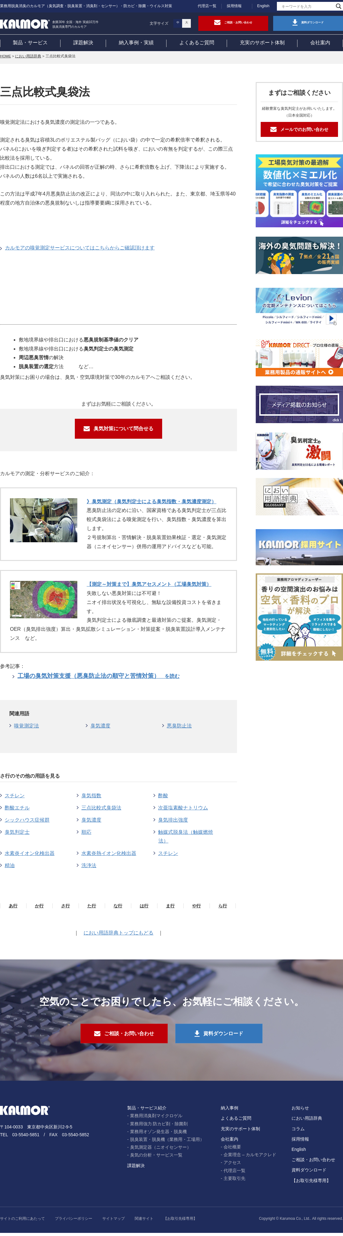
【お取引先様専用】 (311, 1183)
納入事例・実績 (136, 43)
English (263, 6)
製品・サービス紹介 (147, 1110)
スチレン (15, 798)
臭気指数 (91, 798)
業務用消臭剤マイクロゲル (156, 1118)
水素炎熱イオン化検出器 (108, 855)
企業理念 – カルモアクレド (250, 1157)
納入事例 (229, 1110)
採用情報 (234, 6)
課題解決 (83, 43)
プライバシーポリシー (73, 1221)
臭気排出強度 (173, 822)
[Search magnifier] (338, 6)
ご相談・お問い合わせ (313, 1162)
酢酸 (163, 798)
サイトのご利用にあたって (22, 1221)
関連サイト (144, 1221)
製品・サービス (30, 43)
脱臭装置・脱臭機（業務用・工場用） (167, 1142)
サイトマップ (113, 1221)
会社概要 (232, 1149)
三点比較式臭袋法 (101, 810)
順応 (86, 834)
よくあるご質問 (196, 43)
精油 (10, 868)
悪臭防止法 (179, 728)
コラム (298, 1131)
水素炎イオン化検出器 (30, 855)
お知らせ (300, 1110)
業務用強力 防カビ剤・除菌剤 (159, 1126)
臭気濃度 (100, 728)
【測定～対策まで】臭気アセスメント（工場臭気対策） (149, 586)
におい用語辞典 (29, 59)
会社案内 (320, 43)
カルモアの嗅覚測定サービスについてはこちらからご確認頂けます (80, 250)
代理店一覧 (207, 6)
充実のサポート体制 (262, 43)
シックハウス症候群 (27, 822)
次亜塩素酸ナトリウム (183, 810)
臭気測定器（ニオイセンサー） (160, 1150)
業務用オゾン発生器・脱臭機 (158, 1134)
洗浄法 (88, 868)
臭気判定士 (17, 834)
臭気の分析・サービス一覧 (156, 1158)
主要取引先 (234, 1181)
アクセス (232, 1165)
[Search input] (307, 6)
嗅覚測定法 (26, 728)
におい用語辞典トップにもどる (118, 935)
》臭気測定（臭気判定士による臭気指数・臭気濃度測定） (151, 504)
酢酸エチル (17, 810)
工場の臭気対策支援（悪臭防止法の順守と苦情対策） (98, 678)
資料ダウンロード (309, 1173)
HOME (5, 59)
